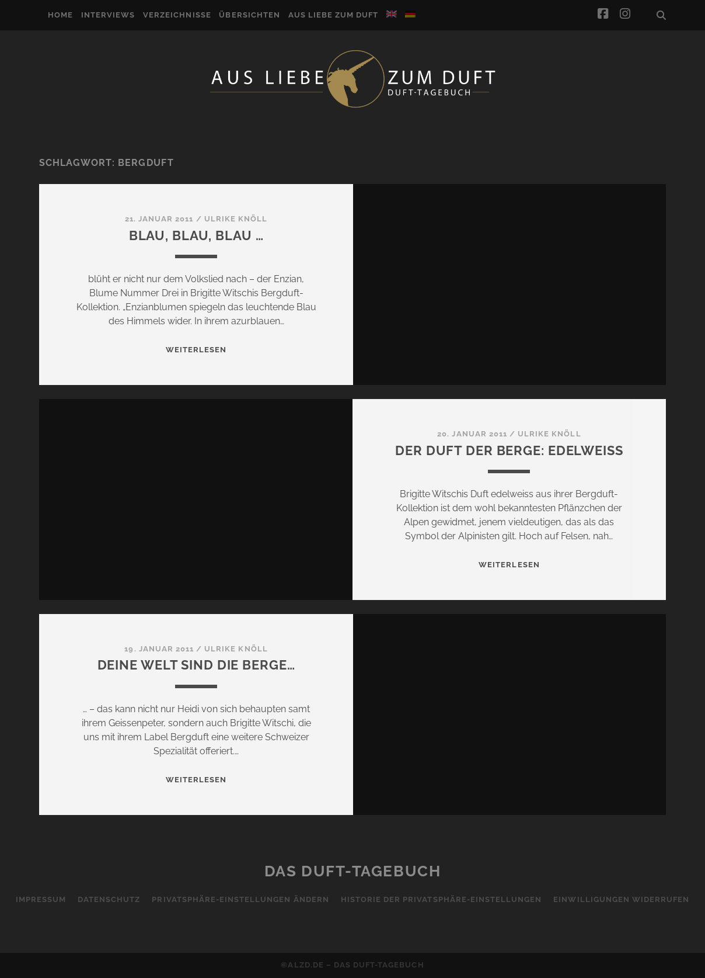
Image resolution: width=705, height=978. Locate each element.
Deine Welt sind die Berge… (196, 664)
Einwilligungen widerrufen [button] (621, 899)
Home (60, 15)
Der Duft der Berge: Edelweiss (509, 450)
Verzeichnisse (177, 15)
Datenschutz (109, 899)
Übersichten (249, 15)
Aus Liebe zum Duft (333, 15)
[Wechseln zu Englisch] (391, 14)
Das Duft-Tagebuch (352, 871)
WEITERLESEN (196, 349)
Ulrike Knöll (236, 218)
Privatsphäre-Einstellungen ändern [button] (240, 899)
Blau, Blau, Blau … (196, 235)
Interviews (108, 15)
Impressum (41, 899)
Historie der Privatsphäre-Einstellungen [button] (441, 899)
